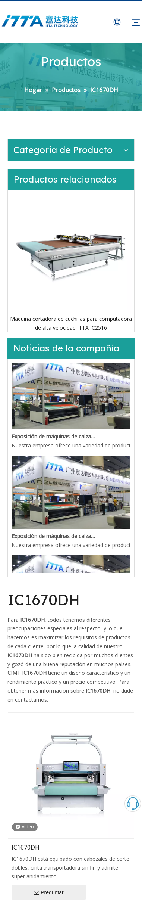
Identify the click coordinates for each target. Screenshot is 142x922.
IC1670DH (26, 847)
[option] (71, 261)
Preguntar (48, 892)
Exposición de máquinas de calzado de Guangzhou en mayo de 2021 (54, 437)
